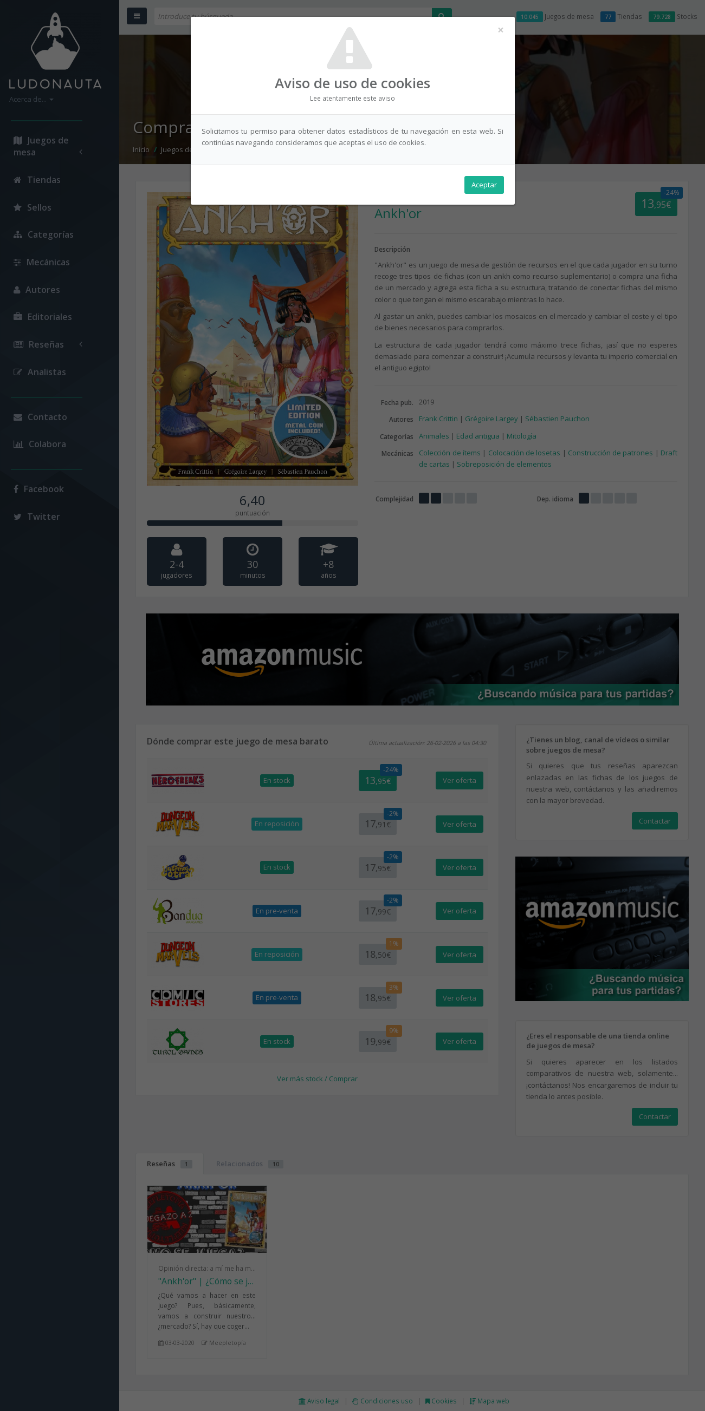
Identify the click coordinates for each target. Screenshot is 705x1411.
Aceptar (484, 185)
